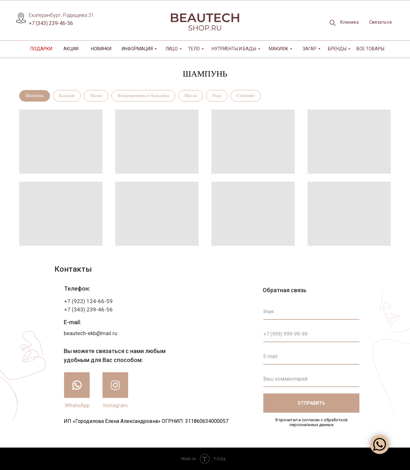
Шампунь (34, 95)
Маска (96, 95)
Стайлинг (246, 95)
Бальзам (67, 95)
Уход (216, 95)
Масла (190, 95)
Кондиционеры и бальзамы (143, 95)
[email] (311, 357)
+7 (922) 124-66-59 (88, 301)
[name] (311, 312)
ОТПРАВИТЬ (311, 403)
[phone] (311, 334)
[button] (380, 22)
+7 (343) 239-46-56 (51, 23)
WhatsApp (77, 405)
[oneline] (311, 379)
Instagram (115, 405)
